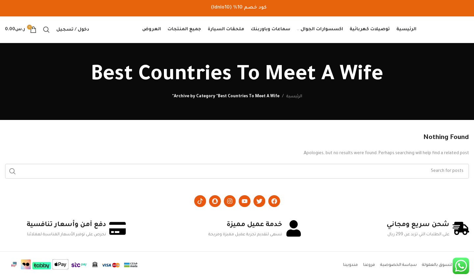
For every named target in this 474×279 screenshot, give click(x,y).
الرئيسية (294, 96)
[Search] (46, 29)
